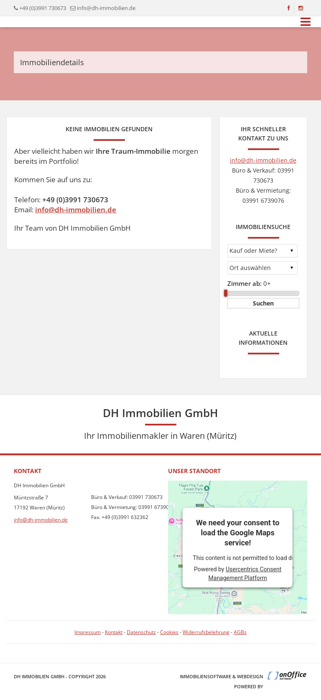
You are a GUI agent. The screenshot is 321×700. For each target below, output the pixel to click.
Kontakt (113, 632)
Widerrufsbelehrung (206, 632)
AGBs (240, 632)
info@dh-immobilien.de (106, 8)
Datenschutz (141, 632)
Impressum (87, 632)
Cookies (169, 632)
